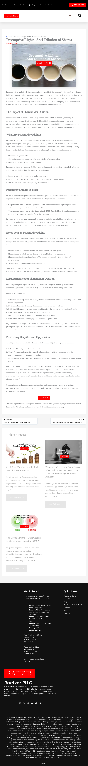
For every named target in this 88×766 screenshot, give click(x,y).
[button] (70, 16)
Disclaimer (44, 763)
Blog (65, 602)
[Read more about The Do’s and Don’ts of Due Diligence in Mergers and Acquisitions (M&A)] (24, 522)
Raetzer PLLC (19, 682)
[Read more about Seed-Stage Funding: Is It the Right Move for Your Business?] (24, 452)
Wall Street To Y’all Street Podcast (73, 606)
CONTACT (44, 398)
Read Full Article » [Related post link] (17, 498)
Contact (67, 614)
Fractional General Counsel (71, 597)
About (66, 610)
